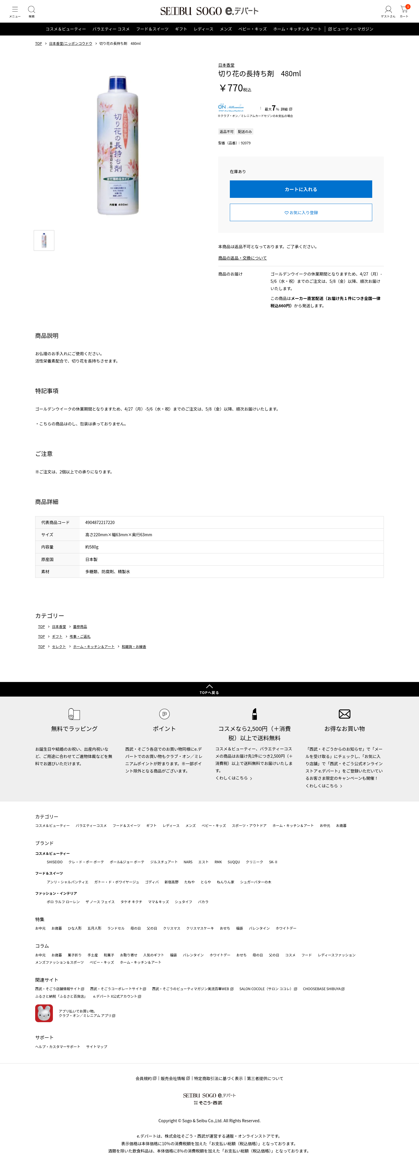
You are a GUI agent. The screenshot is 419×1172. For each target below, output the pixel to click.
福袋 (239, 928)
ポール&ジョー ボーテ (127, 861)
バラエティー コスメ (111, 36)
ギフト (181, 36)
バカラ (203, 901)
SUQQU (234, 861)
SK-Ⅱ (273, 861)
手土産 (92, 954)
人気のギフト (153, 954)
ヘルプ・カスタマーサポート (57, 1046)
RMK (218, 861)
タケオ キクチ (131, 901)
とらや (205, 881)
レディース (203, 36)
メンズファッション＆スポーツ (59, 962)
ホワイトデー (285, 928)
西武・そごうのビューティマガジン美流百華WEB (191, 988)
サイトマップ (96, 1046)
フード (306, 954)
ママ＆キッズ (158, 901)
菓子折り (75, 954)
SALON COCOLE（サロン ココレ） (266, 988)
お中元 (325, 825)
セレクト (59, 653)
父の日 (152, 928)
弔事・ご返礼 (80, 644)
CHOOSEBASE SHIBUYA (322, 988)
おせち (225, 928)
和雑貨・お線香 (134, 653)
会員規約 (143, 1079)
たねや (189, 881)
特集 (39, 919)
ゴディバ (152, 881)
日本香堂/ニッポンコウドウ (70, 50)
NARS (188, 861)
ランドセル (116, 928)
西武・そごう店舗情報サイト (57, 988)
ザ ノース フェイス (99, 901)
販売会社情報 (173, 1079)
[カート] (403, 15)
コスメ (290, 954)
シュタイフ (183, 901)
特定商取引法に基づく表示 (218, 1079)
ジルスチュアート (164, 861)
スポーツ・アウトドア (249, 825)
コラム (42, 945)
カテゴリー (46, 816)
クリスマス (171, 928)
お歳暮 (341, 825)
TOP (38, 50)
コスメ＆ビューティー (66, 36)
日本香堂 (226, 72)
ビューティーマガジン (353, 36)
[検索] (35, 15)
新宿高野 (171, 881)
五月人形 (94, 928)
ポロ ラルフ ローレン (63, 901)
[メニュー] (16, 15)
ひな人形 (75, 928)
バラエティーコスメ (91, 825)
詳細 (284, 115)
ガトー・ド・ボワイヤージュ (116, 881)
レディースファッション (337, 954)
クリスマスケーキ (200, 928)
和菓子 (109, 954)
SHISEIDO (54, 861)
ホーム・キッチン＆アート (297, 36)
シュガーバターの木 (255, 881)
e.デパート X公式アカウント (115, 996)
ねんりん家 (225, 881)
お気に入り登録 (303, 219)
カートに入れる (301, 196)
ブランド (44, 842)
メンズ (226, 36)
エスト (203, 861)
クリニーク (254, 861)
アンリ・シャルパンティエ (67, 881)
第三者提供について (265, 1079)
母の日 (135, 928)
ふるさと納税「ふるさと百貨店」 (61, 996)
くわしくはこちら (231, 778)
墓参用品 (80, 633)
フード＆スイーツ (152, 36)
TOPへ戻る (209, 692)
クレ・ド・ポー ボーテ (86, 861)
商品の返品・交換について (242, 265)
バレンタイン (259, 928)
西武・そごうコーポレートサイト (116, 988)
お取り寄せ (128, 954)
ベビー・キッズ (252, 36)
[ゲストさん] (385, 15)
